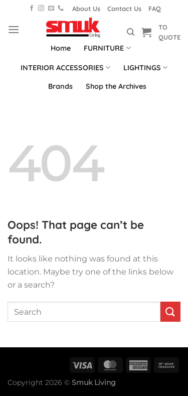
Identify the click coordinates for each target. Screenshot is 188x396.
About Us (86, 9)
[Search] (130, 32)
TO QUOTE (169, 32)
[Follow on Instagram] (41, 8)
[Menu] (14, 29)
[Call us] (61, 8)
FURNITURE (107, 48)
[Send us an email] (51, 8)
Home (61, 48)
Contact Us (124, 9)
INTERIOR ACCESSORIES (65, 67)
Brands (60, 86)
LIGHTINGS (145, 67)
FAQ (154, 9)
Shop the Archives (116, 86)
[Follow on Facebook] (32, 8)
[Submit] (170, 311)
